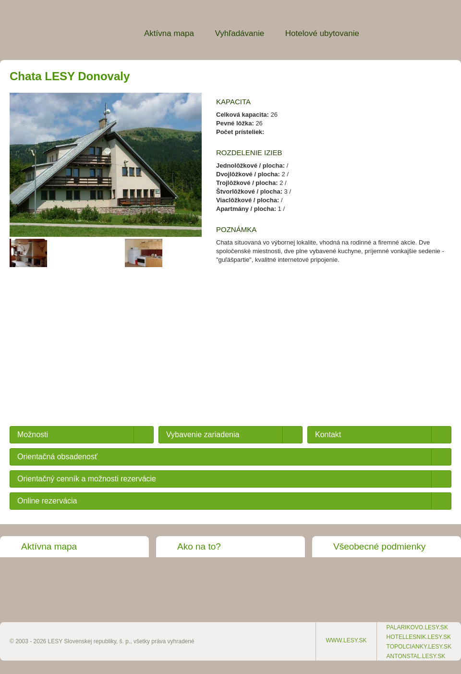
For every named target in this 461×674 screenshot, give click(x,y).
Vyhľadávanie (240, 33)
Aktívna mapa (169, 33)
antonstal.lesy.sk (416, 656)
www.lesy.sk (346, 640)
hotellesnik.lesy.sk (419, 637)
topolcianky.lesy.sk (419, 646)
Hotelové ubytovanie (322, 33)
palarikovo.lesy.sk (417, 627)
